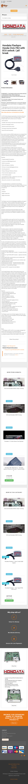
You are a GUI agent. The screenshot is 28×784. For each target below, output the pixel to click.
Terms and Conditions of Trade (14, 764)
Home (5, 34)
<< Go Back (14, 10)
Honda (6, 349)
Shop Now (14, 705)
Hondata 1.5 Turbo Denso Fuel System (14, 441)
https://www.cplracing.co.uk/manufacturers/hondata (12, 112)
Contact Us (9, 401)
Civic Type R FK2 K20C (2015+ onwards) (16, 349)
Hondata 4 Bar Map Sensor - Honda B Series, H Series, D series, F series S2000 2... (14, 469)
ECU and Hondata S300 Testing (14, 414)
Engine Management (18, 34)
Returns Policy (14, 767)
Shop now (14, 722)
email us (16, 354)
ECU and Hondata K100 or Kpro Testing (14, 388)
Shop (10, 34)
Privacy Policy (14, 765)
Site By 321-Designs (14, 779)
